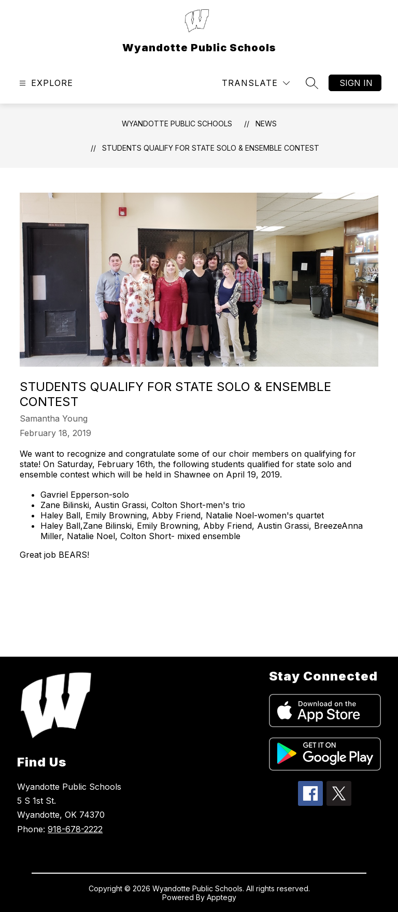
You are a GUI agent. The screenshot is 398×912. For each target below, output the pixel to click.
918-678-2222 (75, 829)
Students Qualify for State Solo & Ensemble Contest (210, 147)
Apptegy (221, 897)
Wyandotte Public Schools (177, 123)
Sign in (356, 83)
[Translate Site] (255, 83)
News (266, 123)
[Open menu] (45, 83)
